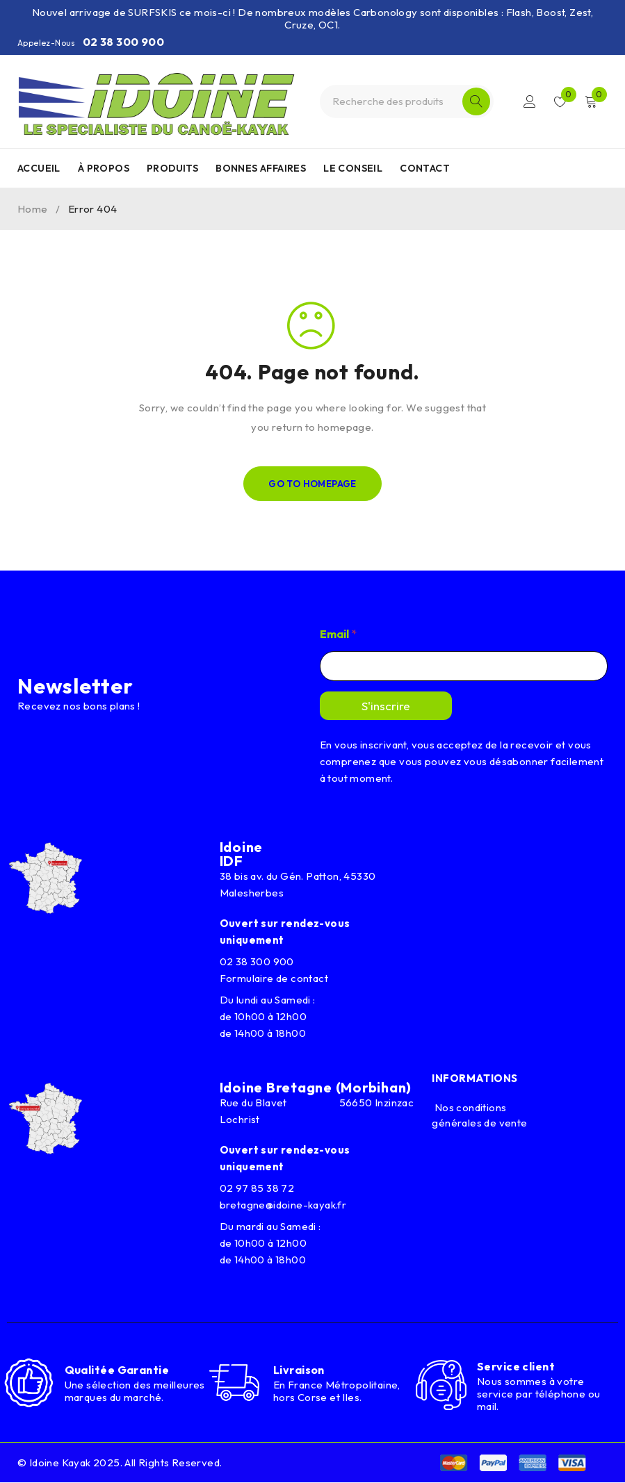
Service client (516, 1366)
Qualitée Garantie (117, 1370)
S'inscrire (386, 705)
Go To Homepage (312, 483)
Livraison (299, 1370)
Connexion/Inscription (529, 101)
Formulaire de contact (274, 978)
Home (32, 208)
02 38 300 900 (123, 41)
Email (338, 634)
